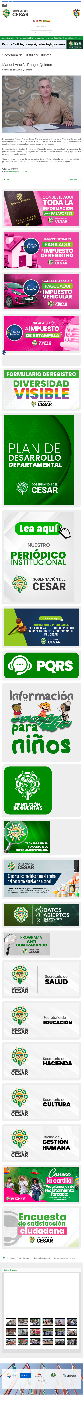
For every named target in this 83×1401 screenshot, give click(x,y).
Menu (77, 360)
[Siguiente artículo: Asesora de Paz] (74, 179)
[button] (4, 352)
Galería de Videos (10, 1270)
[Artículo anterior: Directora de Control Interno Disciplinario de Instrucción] (6, 179)
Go (50, 32)
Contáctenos (41, 26)
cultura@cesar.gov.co (18, 172)
